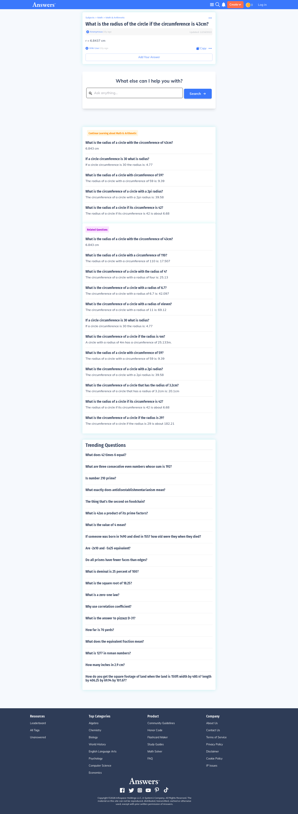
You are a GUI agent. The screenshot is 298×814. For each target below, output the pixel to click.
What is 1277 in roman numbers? (108, 653)
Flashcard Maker (157, 736)
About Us (212, 722)
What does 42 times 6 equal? (105, 454)
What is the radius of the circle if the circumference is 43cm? (146, 24)
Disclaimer (212, 751)
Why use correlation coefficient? (108, 606)
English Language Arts (102, 751)
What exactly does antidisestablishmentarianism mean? (125, 489)
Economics (95, 772)
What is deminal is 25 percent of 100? (112, 571)
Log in (262, 5)
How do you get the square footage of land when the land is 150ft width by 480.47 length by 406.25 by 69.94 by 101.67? (148, 678)
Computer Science (100, 765)
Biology (93, 736)
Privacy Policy (214, 744)
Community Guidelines (161, 722)
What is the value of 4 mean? (105, 524)
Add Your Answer (149, 57)
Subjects (89, 17)
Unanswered (38, 736)
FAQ (150, 758)
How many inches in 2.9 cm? (105, 664)
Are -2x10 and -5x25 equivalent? (107, 548)
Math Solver (154, 751)
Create (235, 4)
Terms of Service (216, 736)
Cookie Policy (214, 758)
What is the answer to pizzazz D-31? (110, 618)
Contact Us (213, 729)
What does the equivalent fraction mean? (114, 641)
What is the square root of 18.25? (108, 583)
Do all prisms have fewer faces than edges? (116, 559)
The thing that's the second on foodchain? (115, 501)
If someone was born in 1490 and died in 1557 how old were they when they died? (143, 536)
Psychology (96, 758)
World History (97, 744)
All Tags (35, 729)
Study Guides (155, 744)
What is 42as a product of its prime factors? (116, 513)
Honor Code (154, 729)
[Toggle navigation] (212, 4)
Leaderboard (38, 722)
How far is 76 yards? (99, 629)
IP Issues (211, 765)
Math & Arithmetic (115, 17)
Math (100, 17)
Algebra (93, 722)
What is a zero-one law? (102, 594)
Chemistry (95, 729)
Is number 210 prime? (100, 478)
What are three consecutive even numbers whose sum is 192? (128, 466)
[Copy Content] (201, 48)
